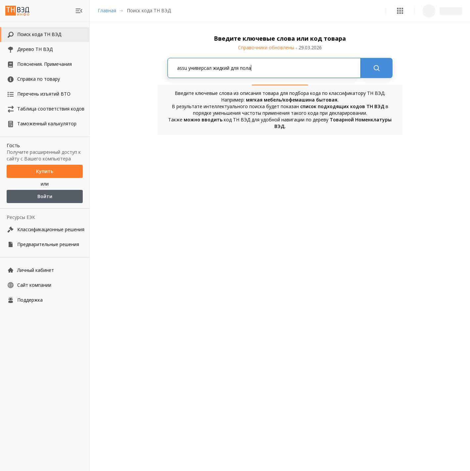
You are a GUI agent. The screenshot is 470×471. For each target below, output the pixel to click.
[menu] (79, 11)
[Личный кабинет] (44, 270)
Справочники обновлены (280, 47)
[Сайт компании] (44, 285)
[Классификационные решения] (44, 229)
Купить (45, 171)
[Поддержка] (44, 299)
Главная (107, 10)
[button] (400, 11)
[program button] (400, 11)
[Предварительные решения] (44, 244)
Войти (45, 196)
